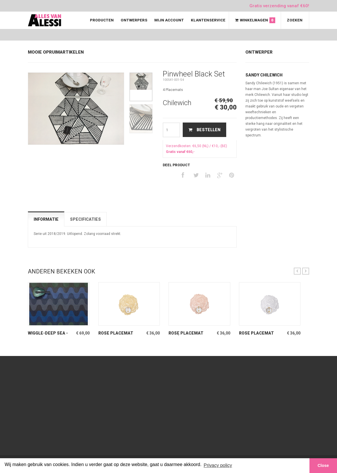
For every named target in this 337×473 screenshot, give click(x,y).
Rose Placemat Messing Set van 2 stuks (118, 333)
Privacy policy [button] (218, 465)
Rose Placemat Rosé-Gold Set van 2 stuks (191, 333)
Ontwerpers (134, 20)
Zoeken (294, 20)
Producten (102, 20)
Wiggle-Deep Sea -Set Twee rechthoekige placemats (48, 333)
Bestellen (204, 129)
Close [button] (323, 465)
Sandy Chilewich (263, 75)
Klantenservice (208, 20)
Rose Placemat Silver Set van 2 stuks (256, 333)
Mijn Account (169, 20)
